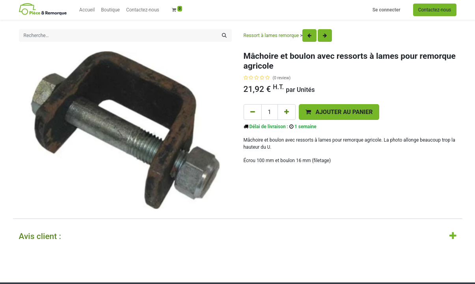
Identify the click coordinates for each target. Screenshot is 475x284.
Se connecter (386, 10)
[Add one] (287, 112)
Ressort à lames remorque (271, 35)
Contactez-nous (434, 10)
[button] (339, 112)
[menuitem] (87, 10)
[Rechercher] (224, 35)
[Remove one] (253, 112)
